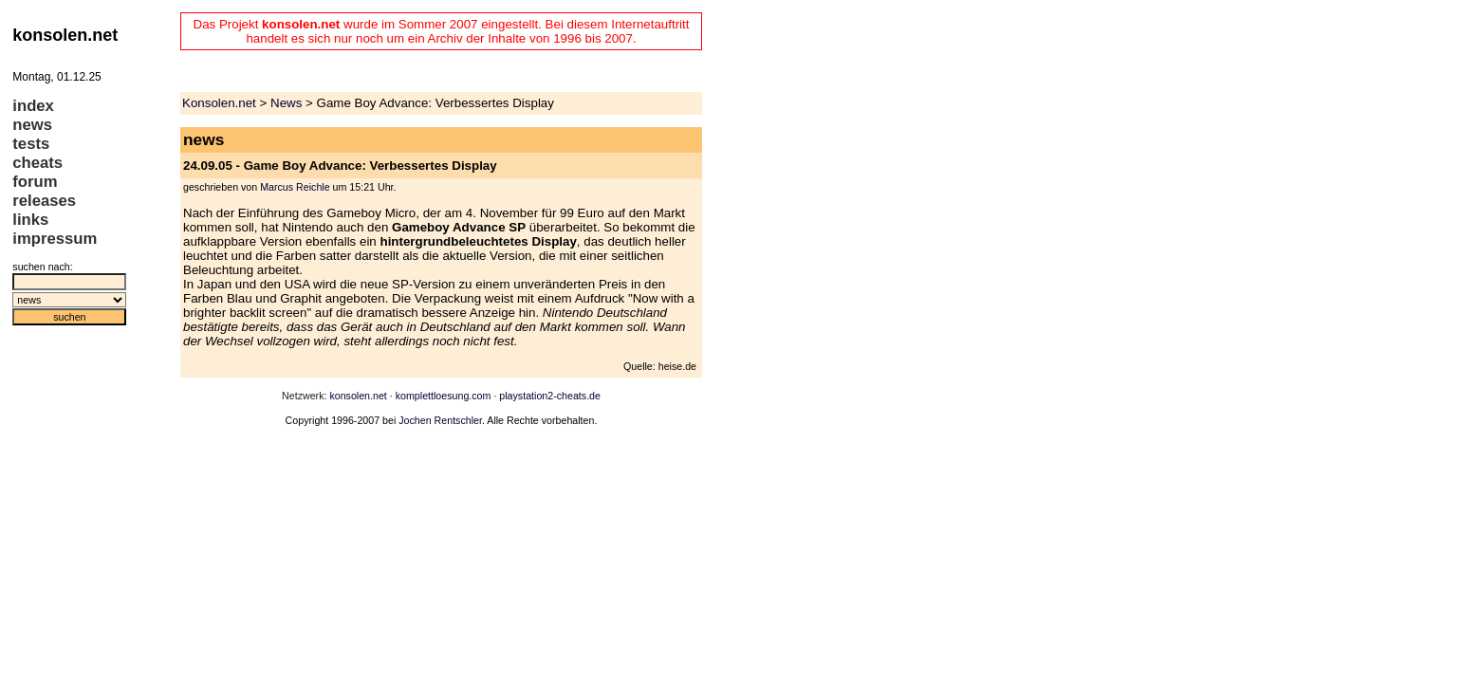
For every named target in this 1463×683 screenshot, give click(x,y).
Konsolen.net (219, 103)
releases (44, 201)
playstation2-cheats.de (550, 395)
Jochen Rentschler (440, 420)
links (30, 220)
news (32, 125)
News (286, 103)
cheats (37, 163)
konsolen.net (357, 395)
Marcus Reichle (294, 187)
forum (34, 182)
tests (30, 144)
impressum (54, 239)
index (33, 106)
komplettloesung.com (443, 395)
